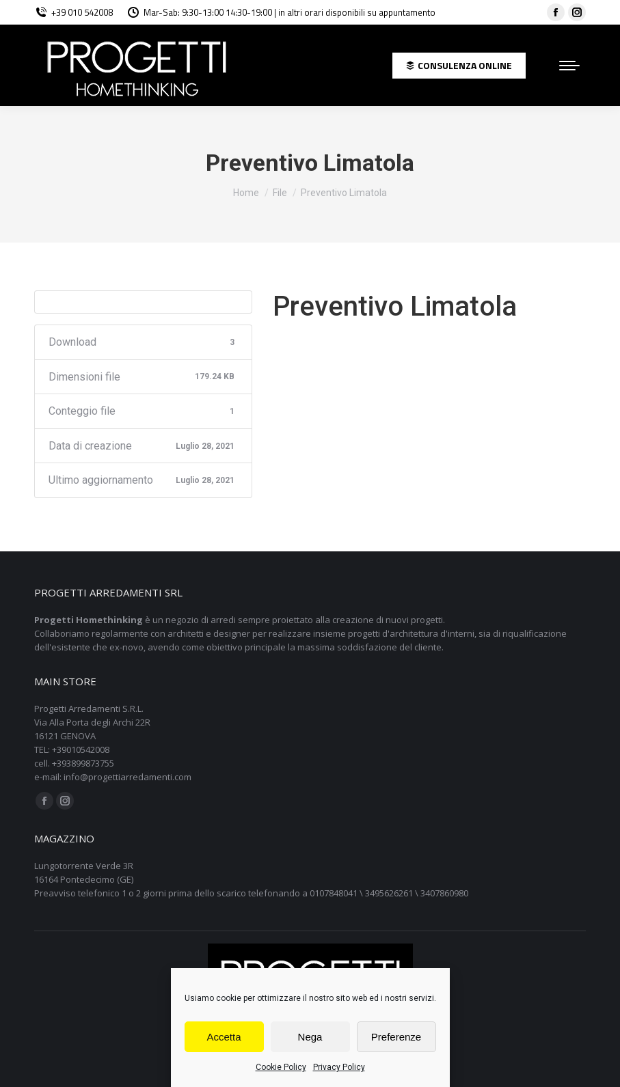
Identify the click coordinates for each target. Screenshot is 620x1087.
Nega (310, 1037)
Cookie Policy (281, 1067)
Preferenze (396, 1037)
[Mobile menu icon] (569, 66)
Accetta (223, 1037)
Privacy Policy (339, 1067)
